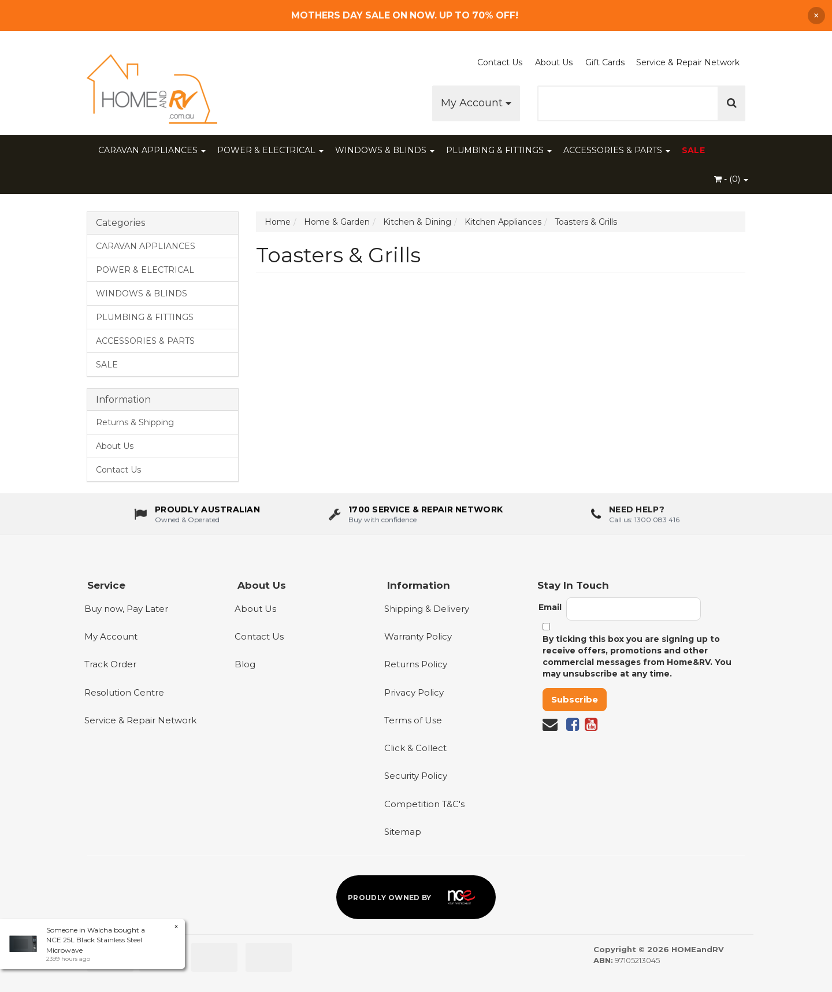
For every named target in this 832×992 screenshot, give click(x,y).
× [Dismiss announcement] (816, 16)
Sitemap (402, 831)
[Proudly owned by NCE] (416, 897)
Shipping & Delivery (426, 608)
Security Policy (415, 775)
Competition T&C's (424, 803)
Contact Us (499, 62)
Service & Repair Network (688, 62)
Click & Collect (415, 747)
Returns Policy (415, 664)
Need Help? (636, 513)
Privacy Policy (414, 692)
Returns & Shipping (135, 422)
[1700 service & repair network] (415, 517)
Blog (245, 664)
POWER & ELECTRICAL (270, 150)
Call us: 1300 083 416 (644, 522)
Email (550, 607)
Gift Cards (605, 62)
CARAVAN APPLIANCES (152, 150)
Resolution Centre (124, 692)
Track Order (110, 664)
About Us (554, 62)
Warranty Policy (418, 636)
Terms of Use (413, 720)
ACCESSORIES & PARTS (616, 150)
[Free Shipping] (416, 15)
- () (731, 179)
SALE (693, 150)
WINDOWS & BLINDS (384, 150)
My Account (476, 102)
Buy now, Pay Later (126, 608)
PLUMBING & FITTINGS (499, 150)
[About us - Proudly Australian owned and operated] (197, 517)
